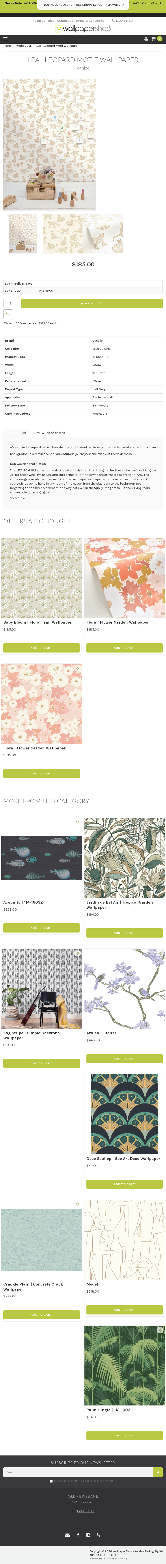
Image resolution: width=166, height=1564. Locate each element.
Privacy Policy (109, 1481)
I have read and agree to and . (83, 1481)
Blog (51, 21)
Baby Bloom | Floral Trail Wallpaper (37, 622)
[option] (83, 144)
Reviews (49, 433)
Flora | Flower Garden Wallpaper (117, 622)
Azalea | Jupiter (101, 1033)
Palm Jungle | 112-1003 (108, 1409)
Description (16, 433)
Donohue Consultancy (115, 1558)
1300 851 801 (123, 21)
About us (39, 21)
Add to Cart (92, 303)
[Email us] (67, 1535)
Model (92, 1284)
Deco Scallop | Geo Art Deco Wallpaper (123, 1158)
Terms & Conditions (90, 21)
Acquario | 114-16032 (23, 902)
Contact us (65, 21)
